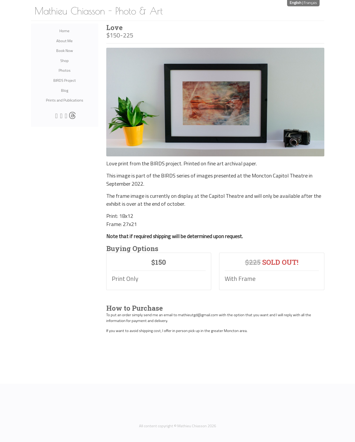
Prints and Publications (64, 100)
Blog (64, 90)
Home (64, 31)
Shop (64, 61)
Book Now (64, 51)
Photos (65, 70)
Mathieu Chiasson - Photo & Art (99, 10)
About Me (64, 41)
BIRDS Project (64, 80)
